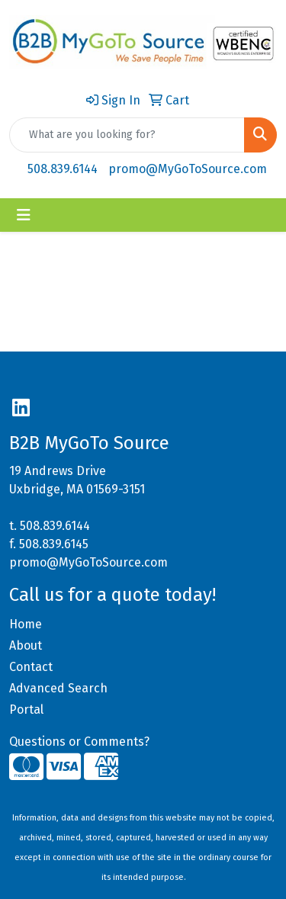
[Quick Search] (127, 135)
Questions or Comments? (79, 741)
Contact (31, 667)
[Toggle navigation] (24, 215)
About (25, 645)
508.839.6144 (62, 169)
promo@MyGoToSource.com (187, 169)
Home (25, 624)
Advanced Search (58, 688)
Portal (26, 709)
